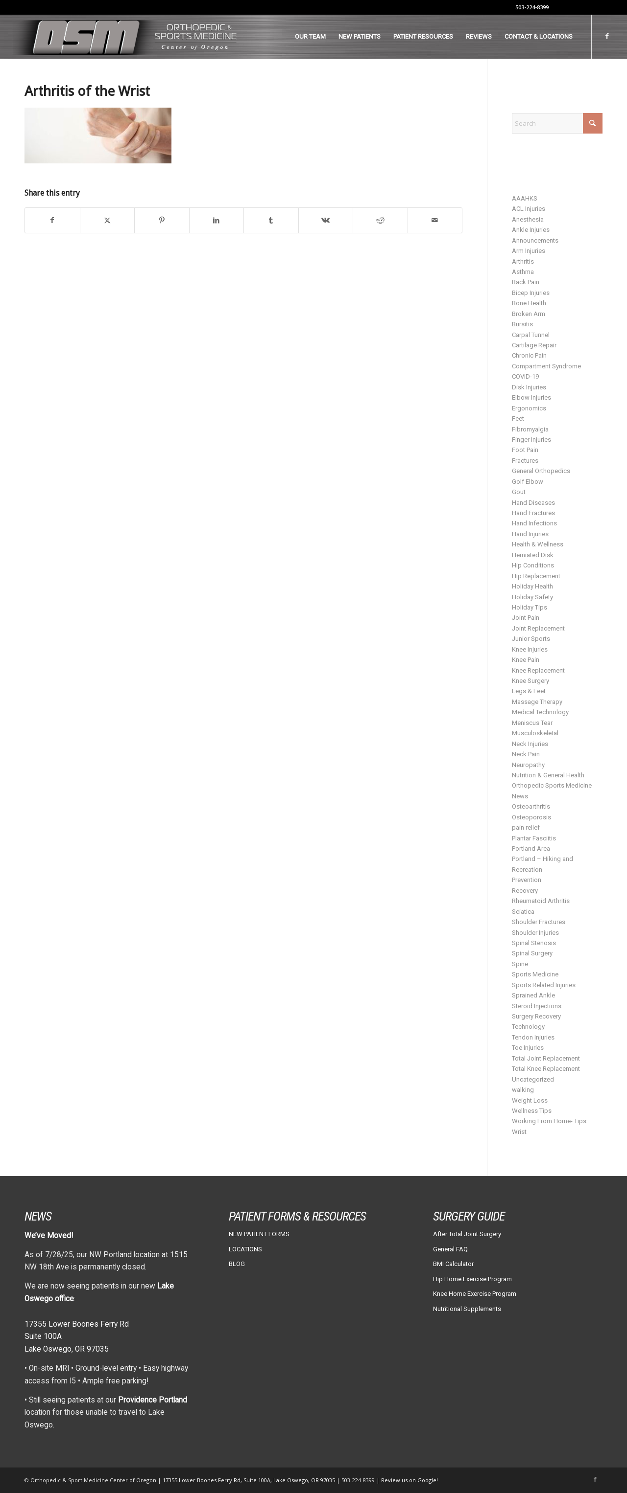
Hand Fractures (533, 513)
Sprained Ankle (533, 995)
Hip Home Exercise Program (472, 1279)
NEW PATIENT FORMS (259, 1234)
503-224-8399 (532, 7)
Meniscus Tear (532, 722)
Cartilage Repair (534, 345)
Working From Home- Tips (549, 1121)
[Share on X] (107, 220)
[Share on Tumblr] (271, 220)
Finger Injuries (531, 439)
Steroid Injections (536, 1006)
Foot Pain (525, 449)
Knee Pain (525, 659)
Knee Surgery (530, 680)
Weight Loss (530, 1100)
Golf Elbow (527, 481)
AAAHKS (524, 198)
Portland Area (531, 848)
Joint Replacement (538, 628)
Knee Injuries (530, 649)
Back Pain (525, 282)
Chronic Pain (529, 355)
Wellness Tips (532, 1110)
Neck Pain (526, 754)
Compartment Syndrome (546, 366)
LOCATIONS (245, 1249)
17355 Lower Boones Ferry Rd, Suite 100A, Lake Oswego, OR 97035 (250, 1480)
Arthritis (523, 261)
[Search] (557, 123)
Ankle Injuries (531, 229)
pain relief (526, 827)
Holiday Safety (532, 597)
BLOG (237, 1263)
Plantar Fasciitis (534, 838)
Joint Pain (525, 617)
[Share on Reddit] (380, 220)
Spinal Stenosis (534, 943)
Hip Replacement (536, 576)
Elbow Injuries (531, 397)
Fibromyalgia (530, 429)
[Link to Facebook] (607, 36)
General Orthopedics (541, 471)
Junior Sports (531, 638)
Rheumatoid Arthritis (541, 901)
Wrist (519, 1131)
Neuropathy (528, 765)
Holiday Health (532, 586)
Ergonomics (529, 408)
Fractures (525, 460)
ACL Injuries (528, 208)
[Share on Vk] (326, 220)
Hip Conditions (533, 565)
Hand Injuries (530, 534)
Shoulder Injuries (535, 932)
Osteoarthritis (531, 806)
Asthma (523, 271)
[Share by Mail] (435, 220)
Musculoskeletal (535, 733)
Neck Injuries (530, 743)
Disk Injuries (529, 387)
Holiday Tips (529, 607)
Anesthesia (528, 219)
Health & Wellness (537, 544)
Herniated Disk (533, 555)
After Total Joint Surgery (467, 1234)
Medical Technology (540, 712)
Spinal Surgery (532, 953)
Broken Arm (528, 313)
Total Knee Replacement (546, 1068)
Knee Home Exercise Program (474, 1293)
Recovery (525, 890)
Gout (519, 492)
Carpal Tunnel (531, 335)
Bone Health (529, 303)
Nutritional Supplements (467, 1308)
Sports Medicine (535, 974)
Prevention (526, 879)
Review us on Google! (409, 1480)
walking (523, 1089)
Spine (520, 964)
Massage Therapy (537, 701)
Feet (518, 418)
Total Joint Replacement (546, 1058)
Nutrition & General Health (548, 775)
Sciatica (523, 911)
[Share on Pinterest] (162, 220)
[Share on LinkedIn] (217, 220)
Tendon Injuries (533, 1037)
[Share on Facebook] (52, 220)
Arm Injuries (528, 250)
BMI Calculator (453, 1263)
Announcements (535, 240)
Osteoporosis (531, 817)
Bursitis (522, 324)
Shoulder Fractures (538, 922)
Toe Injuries (528, 1047)
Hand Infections (534, 523)
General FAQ (450, 1249)
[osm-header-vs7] (126, 37)
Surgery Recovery (536, 1016)
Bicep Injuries (531, 292)
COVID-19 (525, 376)
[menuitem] (310, 37)
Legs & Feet (529, 691)
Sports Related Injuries (544, 985)
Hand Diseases (533, 502)
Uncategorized (533, 1079)
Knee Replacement (538, 670)
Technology (528, 1026)
